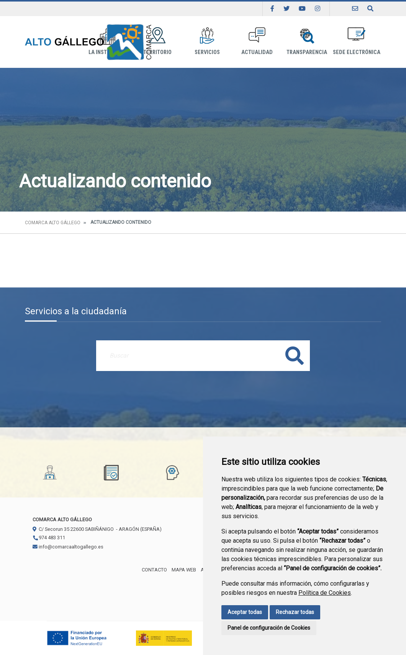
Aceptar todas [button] (245, 612)
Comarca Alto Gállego (52, 222)
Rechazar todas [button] (295, 612)
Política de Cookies (324, 592)
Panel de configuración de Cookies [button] (269, 628)
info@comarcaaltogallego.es (68, 547)
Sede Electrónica (356, 41)
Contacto (154, 570)
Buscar (294, 355)
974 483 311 (49, 537)
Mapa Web (184, 570)
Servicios (207, 41)
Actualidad (257, 41)
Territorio (157, 41)
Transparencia (306, 41)
